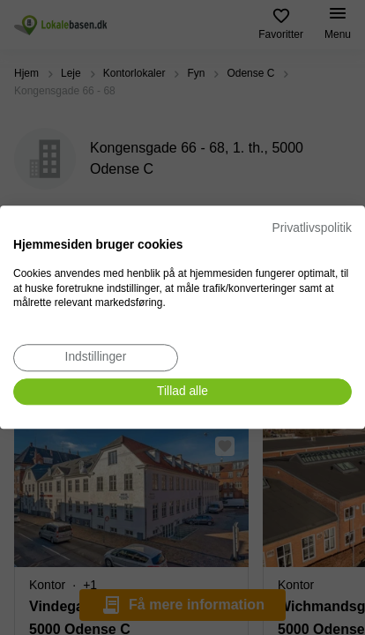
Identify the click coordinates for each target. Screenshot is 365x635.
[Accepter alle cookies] (182, 392)
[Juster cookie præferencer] (95, 357)
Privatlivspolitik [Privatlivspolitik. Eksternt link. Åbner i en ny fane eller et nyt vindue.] (312, 228)
